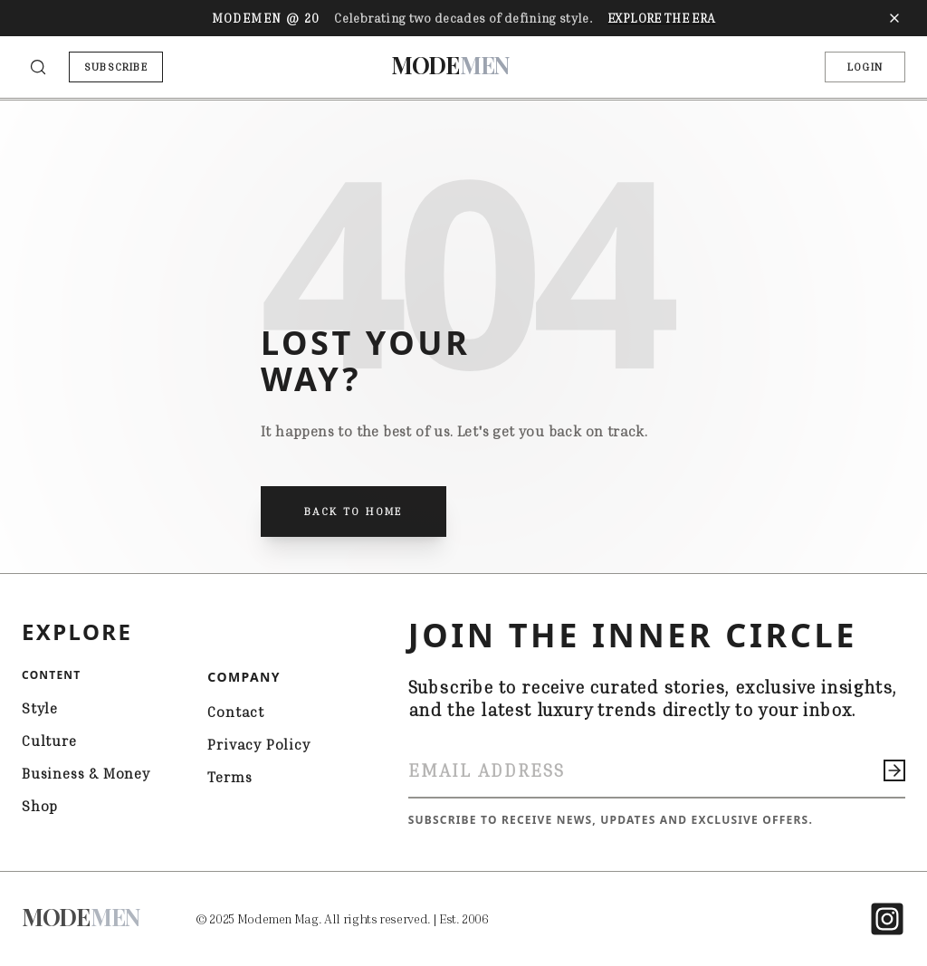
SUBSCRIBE (116, 66)
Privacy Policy (258, 744)
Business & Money (86, 773)
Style (40, 708)
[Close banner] (894, 18)
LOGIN (865, 66)
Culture (49, 741)
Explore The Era (661, 17)
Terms (229, 777)
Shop (40, 806)
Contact (235, 712)
